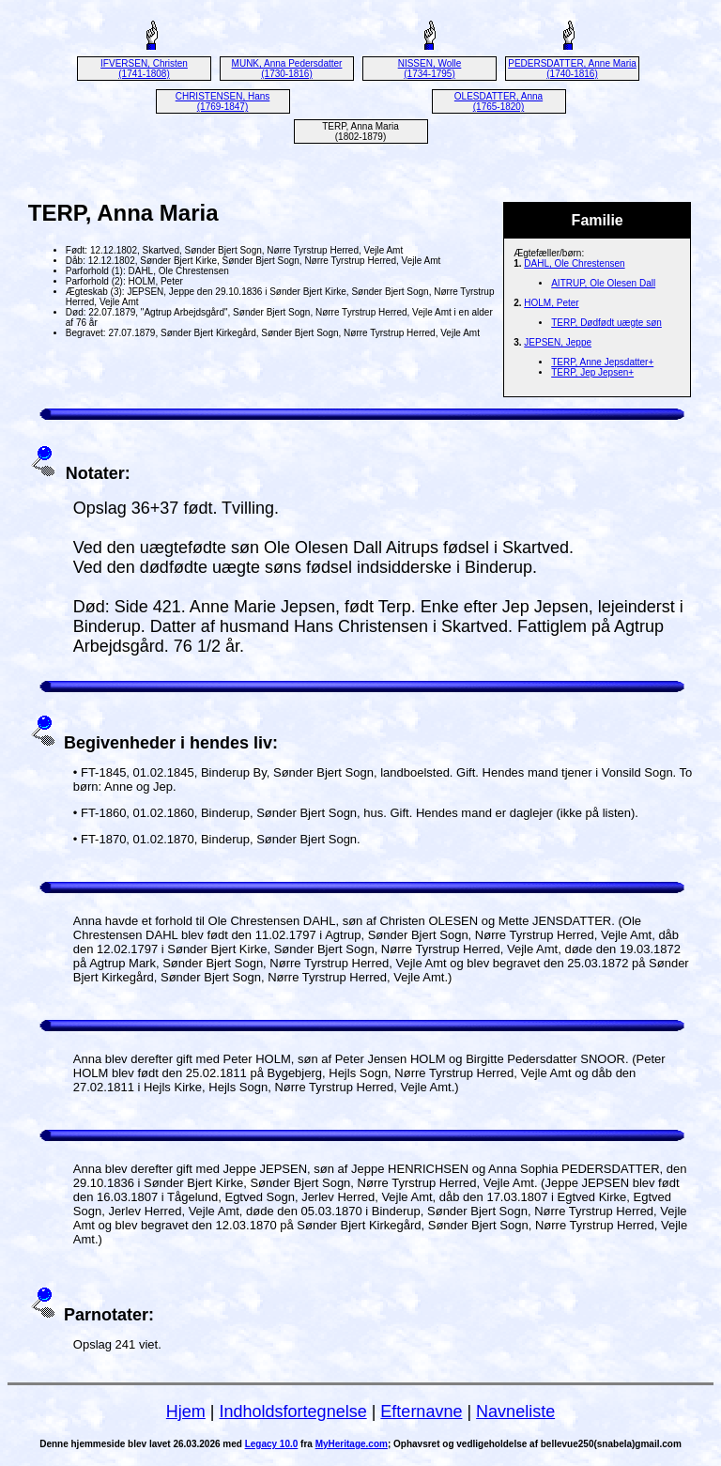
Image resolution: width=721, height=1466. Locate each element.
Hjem (186, 1411)
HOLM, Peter (551, 303)
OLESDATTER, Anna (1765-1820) (498, 101)
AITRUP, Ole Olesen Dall (603, 283)
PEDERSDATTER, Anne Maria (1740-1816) (572, 68)
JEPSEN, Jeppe (557, 342)
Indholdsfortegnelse (293, 1411)
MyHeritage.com (351, 1444)
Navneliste (515, 1411)
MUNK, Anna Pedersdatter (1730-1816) (287, 68)
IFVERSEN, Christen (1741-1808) (144, 68)
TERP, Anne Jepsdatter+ (602, 362)
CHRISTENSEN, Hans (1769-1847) (223, 101)
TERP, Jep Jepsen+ (592, 372)
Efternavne (421, 1411)
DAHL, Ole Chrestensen (574, 263)
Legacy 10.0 (272, 1444)
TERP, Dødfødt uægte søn (606, 322)
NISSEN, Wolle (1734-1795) (430, 68)
